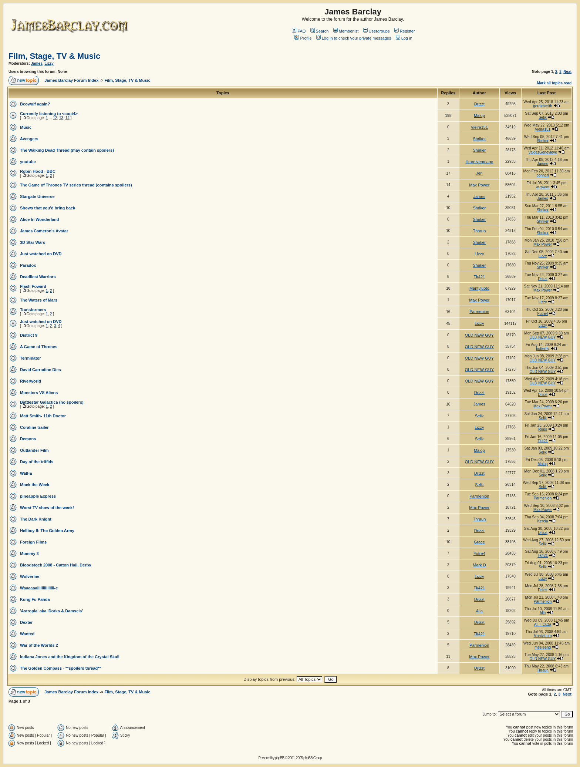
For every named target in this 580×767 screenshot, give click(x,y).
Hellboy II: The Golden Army (47, 530)
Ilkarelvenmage (479, 161)
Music (25, 127)
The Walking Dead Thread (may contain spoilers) (67, 150)
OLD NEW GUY (479, 335)
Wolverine (29, 576)
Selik (543, 117)
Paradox (28, 265)
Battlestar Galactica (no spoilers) (52, 402)
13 (61, 118)
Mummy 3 (29, 553)
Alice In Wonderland (39, 219)
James (37, 63)
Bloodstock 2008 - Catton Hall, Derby (55, 565)
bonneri (542, 175)
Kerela (542, 521)
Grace (479, 542)
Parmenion (479, 311)
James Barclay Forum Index (71, 80)
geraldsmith (542, 106)
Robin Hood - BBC (37, 171)
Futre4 (542, 314)
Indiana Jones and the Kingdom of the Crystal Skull (69, 657)
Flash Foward (33, 286)
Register (404, 31)
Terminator (30, 358)
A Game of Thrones (38, 346)
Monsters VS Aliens (39, 392)
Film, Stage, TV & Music (54, 56)
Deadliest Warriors (38, 277)
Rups (542, 429)
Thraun (479, 231)
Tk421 (479, 277)
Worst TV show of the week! (47, 507)
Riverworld (30, 381)
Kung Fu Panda (35, 599)
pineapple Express (38, 496)
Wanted (27, 634)
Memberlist (346, 31)
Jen (479, 173)
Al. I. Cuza (542, 624)
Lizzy (48, 63)
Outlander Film (34, 450)
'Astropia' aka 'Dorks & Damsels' (51, 611)
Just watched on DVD (40, 254)
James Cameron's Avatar (44, 231)
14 (67, 118)
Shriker (479, 139)
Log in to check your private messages (353, 38)
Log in (404, 38)
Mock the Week (34, 484)
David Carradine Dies (40, 369)
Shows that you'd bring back (47, 208)
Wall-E (26, 473)
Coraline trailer (34, 427)
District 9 (28, 335)
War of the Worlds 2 (39, 645)
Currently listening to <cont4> (49, 113)
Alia (479, 611)
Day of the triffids (36, 462)
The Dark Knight (35, 519)
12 (55, 118)
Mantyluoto (479, 288)
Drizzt (479, 104)
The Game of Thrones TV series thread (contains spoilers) (76, 185)
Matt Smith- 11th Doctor (43, 416)
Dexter (26, 622)
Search (319, 31)
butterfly (542, 349)
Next (567, 72)
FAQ (299, 31)
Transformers (33, 309)
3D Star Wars (32, 242)
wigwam (542, 187)
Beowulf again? (35, 104)
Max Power (479, 185)
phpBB (279, 758)
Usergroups (376, 31)
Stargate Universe (37, 196)
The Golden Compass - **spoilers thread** (60, 668)
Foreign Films (33, 542)
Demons (28, 439)
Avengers (29, 139)
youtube (28, 161)
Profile (302, 38)
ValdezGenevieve (542, 152)
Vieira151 (479, 127)
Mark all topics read (554, 83)
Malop (479, 115)
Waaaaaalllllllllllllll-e (39, 588)
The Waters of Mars (38, 300)
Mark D (479, 565)
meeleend (543, 647)
